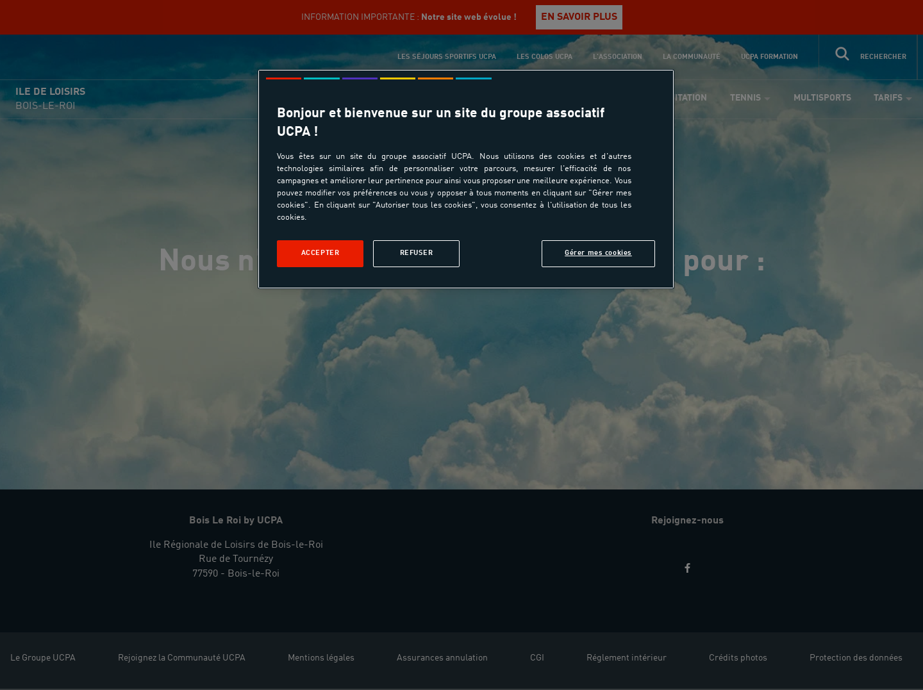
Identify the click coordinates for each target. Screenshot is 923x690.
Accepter (320, 253)
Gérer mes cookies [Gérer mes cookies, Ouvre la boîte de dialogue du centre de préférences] (598, 253)
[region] (466, 179)
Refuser (416, 253)
